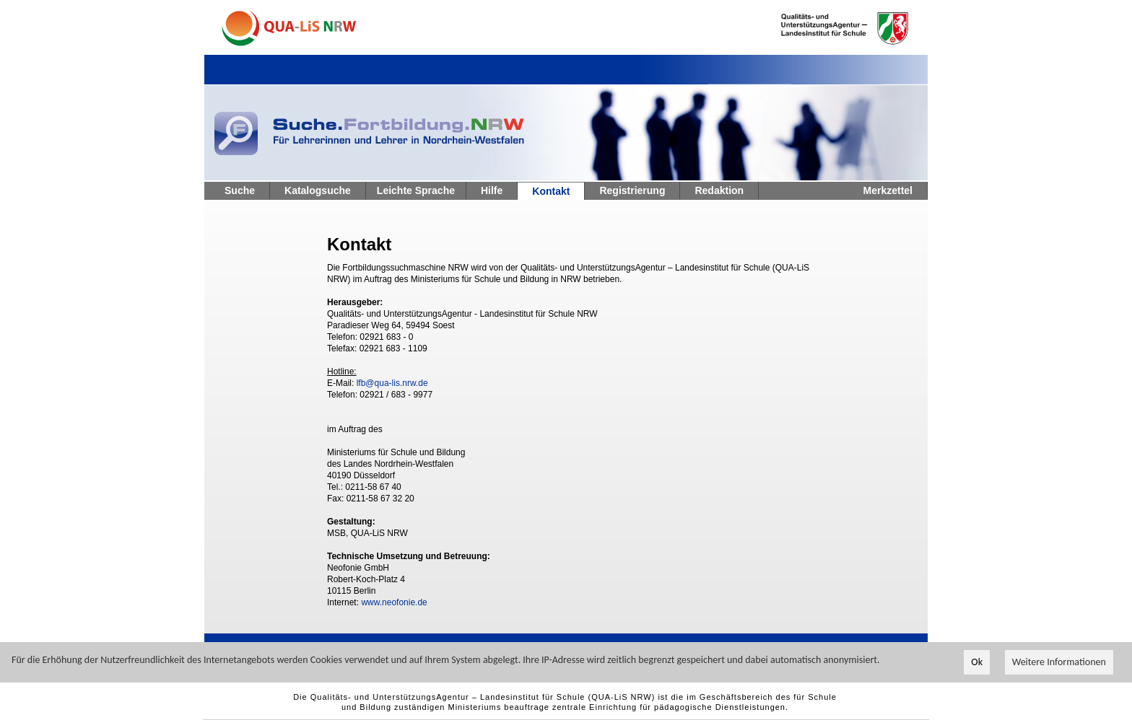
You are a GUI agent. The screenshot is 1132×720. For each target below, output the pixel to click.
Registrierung (632, 190)
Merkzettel (888, 190)
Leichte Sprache (416, 190)
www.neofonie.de (394, 602)
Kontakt (551, 191)
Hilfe (491, 190)
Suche (240, 190)
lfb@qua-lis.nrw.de (392, 383)
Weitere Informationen (1059, 663)
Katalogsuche (317, 190)
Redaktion (719, 190)
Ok (977, 663)
